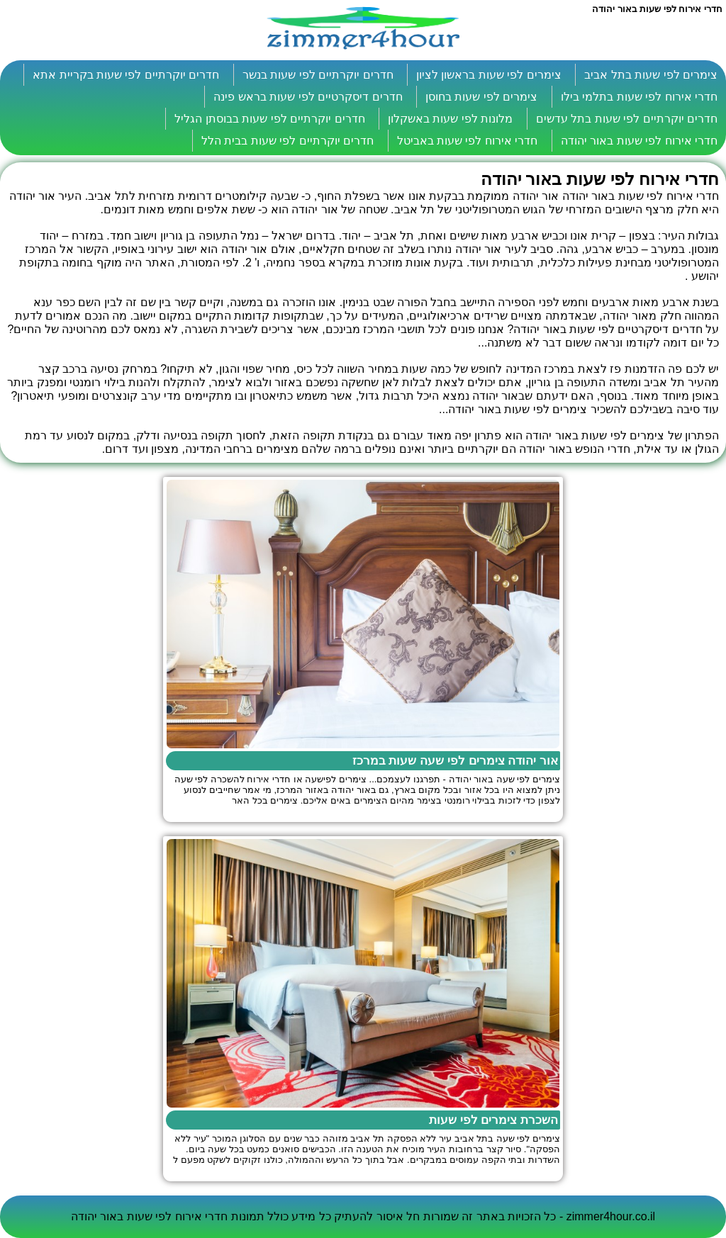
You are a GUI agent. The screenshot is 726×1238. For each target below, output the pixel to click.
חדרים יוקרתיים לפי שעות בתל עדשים (626, 119)
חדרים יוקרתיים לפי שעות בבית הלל (287, 141)
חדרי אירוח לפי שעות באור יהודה (639, 141)
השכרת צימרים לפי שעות (493, 1120)
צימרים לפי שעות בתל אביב (650, 75)
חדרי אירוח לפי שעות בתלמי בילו (639, 97)
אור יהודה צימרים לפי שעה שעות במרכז (455, 760)
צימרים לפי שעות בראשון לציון (489, 75)
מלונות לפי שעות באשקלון (450, 119)
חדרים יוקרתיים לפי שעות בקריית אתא (126, 75)
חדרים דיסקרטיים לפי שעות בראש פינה (307, 97)
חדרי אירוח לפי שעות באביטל (467, 141)
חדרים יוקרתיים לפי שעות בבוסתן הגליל (269, 119)
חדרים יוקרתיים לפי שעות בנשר (317, 75)
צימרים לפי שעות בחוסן (481, 97)
